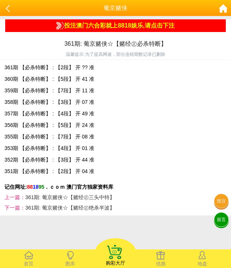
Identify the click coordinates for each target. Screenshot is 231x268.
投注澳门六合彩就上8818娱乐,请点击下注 (115, 25)
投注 (221, 201)
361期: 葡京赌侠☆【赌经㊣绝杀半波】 (70, 208)
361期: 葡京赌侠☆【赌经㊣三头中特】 (70, 197)
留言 (221, 219)
